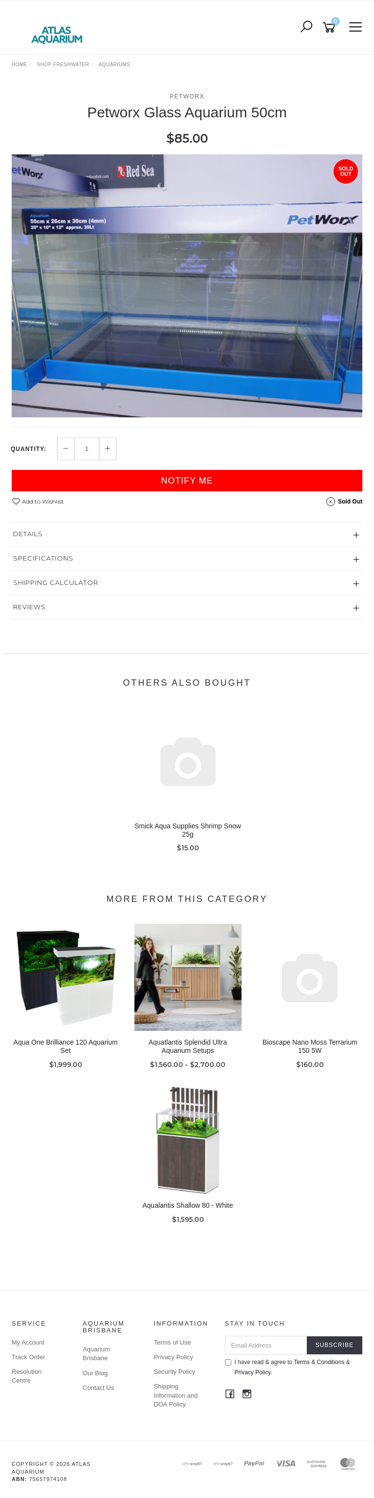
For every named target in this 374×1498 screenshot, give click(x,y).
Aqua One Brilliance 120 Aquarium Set (66, 1046)
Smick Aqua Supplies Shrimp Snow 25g (187, 830)
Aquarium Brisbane (96, 1354)
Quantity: (28, 449)
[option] (187, 285)
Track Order (28, 1357)
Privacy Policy (173, 1357)
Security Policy (174, 1371)
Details (28, 534)
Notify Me (187, 481)
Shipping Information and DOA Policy (176, 1395)
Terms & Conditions (319, 1362)
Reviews (29, 607)
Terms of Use (172, 1342)
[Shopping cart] (330, 28)
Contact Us (98, 1387)
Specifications (43, 558)
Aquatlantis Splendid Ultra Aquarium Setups (188, 1046)
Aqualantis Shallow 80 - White (188, 1205)
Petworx (186, 96)
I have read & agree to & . (287, 1367)
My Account (28, 1342)
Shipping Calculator (55, 582)
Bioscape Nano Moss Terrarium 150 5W (309, 1046)
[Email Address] (266, 1345)
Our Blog (95, 1373)
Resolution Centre (26, 1376)
